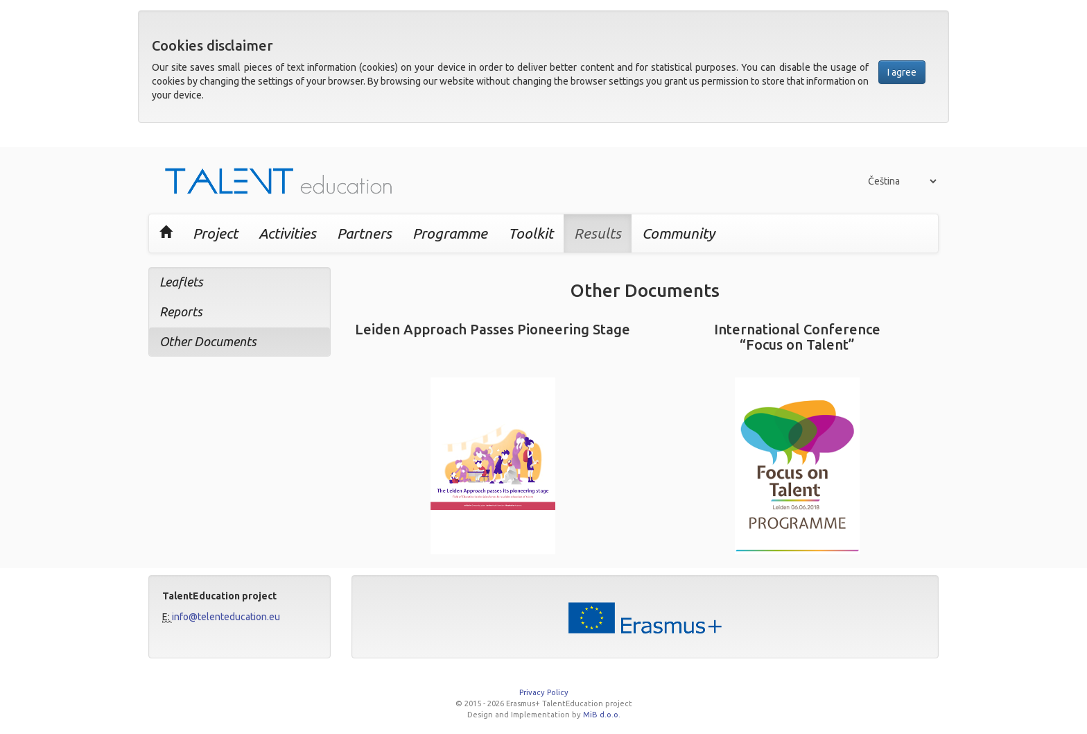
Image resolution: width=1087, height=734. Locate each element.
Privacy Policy (543, 692)
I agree (901, 72)
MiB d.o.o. (601, 714)
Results (597, 233)
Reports (180, 311)
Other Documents (207, 341)
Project (215, 233)
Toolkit (530, 233)
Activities (287, 233)
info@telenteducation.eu (226, 616)
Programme (449, 233)
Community (678, 233)
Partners (364, 233)
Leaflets (181, 282)
